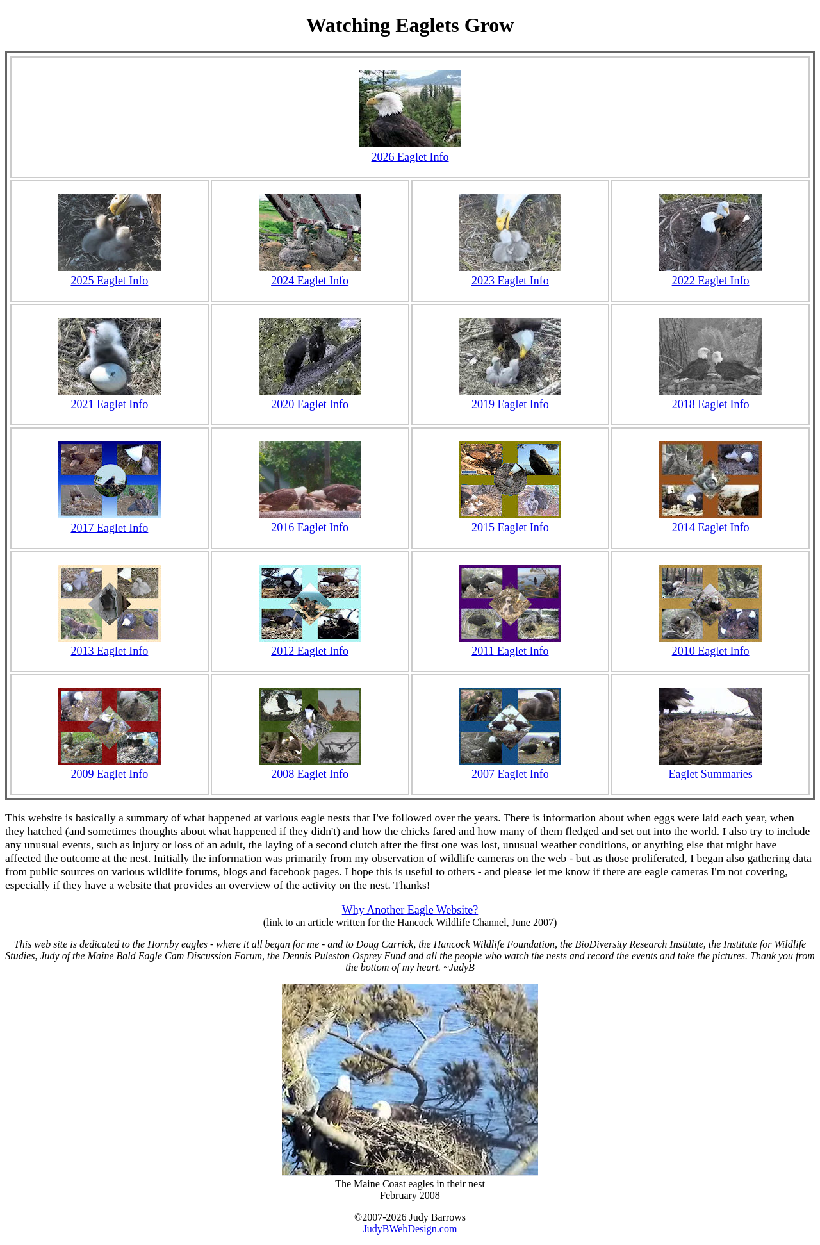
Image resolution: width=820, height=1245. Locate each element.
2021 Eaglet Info (109, 397)
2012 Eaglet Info (309, 651)
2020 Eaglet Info (310, 397)
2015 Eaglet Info (510, 527)
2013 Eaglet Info (109, 651)
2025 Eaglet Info (109, 274)
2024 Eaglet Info (310, 274)
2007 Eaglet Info (510, 774)
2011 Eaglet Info (510, 651)
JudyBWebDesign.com (410, 1228)
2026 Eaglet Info (410, 150)
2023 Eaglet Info (510, 274)
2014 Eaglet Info (711, 527)
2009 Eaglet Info (109, 774)
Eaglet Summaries (710, 774)
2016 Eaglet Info (309, 527)
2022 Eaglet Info (710, 274)
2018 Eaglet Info (710, 397)
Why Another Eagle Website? (410, 909)
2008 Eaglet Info (309, 774)
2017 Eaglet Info (109, 521)
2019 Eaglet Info (510, 397)
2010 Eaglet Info (711, 651)
